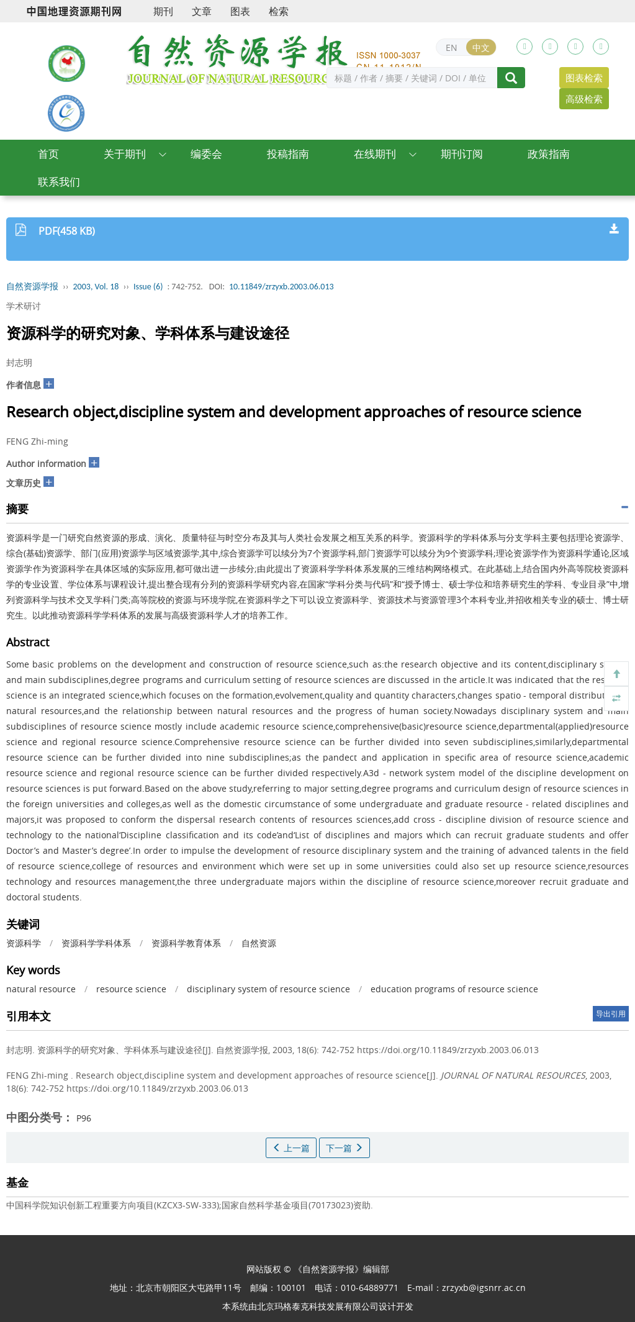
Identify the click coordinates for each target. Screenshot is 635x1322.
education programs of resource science (454, 989)
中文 (481, 47)
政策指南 (549, 154)
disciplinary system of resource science (268, 989)
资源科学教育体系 (186, 943)
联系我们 (59, 181)
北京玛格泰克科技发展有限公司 (318, 1306)
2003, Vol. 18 (96, 286)
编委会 (206, 154)
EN (451, 47)
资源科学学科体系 (96, 943)
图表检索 (584, 77)
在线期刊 (375, 154)
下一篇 (344, 1148)
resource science (131, 989)
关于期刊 (125, 154)
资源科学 (23, 943)
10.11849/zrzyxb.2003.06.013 (281, 286)
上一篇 (291, 1148)
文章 (202, 11)
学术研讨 (23, 306)
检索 (279, 11)
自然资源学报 (32, 286)
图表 (240, 11)
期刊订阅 (462, 154)
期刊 (163, 11)
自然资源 (258, 943)
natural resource (41, 989)
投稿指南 (288, 154)
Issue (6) (148, 286)
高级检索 (584, 99)
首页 (48, 154)
